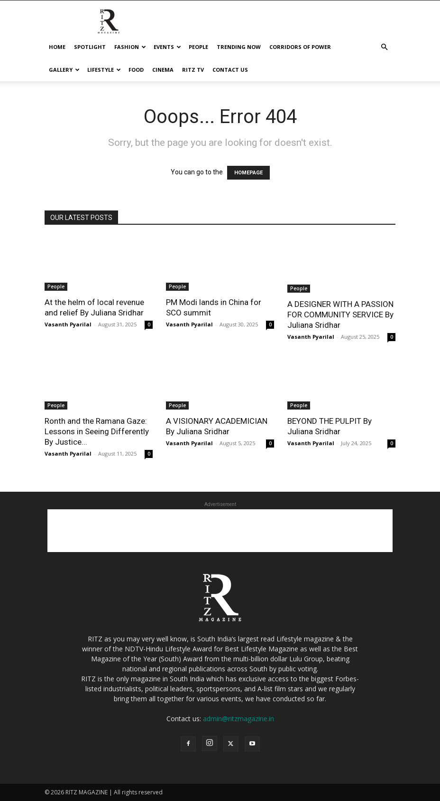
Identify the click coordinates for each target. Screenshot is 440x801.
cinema (163, 69)
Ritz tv (193, 69)
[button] (384, 47)
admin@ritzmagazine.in (238, 718)
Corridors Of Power (300, 46)
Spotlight (90, 46)
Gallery (64, 69)
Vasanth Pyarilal (68, 324)
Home (57, 46)
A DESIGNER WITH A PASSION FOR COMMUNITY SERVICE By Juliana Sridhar (340, 314)
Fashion (130, 46)
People (198, 46)
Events (167, 46)
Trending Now (239, 46)
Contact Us (230, 69)
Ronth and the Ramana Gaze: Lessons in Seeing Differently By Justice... (97, 431)
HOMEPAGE (248, 173)
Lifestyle (104, 69)
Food (136, 69)
